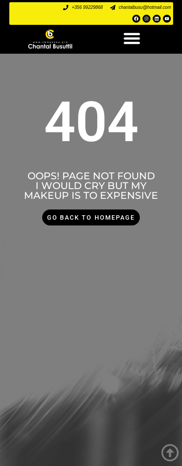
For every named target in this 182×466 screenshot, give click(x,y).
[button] (132, 38)
